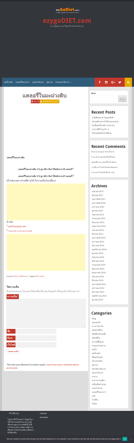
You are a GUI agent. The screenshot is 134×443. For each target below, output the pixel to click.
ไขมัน (94, 403)
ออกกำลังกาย (38, 82)
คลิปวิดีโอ (96, 338)
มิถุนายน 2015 (98, 222)
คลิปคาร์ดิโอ (97, 330)
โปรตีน (95, 399)
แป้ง (93, 396)
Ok (125, 439)
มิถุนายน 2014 (98, 269)
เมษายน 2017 (98, 191)
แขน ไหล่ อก (97, 388)
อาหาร (94, 376)
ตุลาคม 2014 (97, 253)
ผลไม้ (15, 276)
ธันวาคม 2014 (98, 245)
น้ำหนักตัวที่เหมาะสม (106, 172)
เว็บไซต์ (11, 344)
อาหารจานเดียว (98, 380)
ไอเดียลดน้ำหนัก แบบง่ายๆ (103, 125)
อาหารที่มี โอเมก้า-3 (100, 129)
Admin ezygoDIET (51, 101)
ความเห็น (12, 296)
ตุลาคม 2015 (97, 211)
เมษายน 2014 (98, 276)
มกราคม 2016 (98, 207)
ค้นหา (93, 93)
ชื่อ (8, 331)
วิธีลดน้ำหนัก (97, 357)
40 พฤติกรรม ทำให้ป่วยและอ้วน (105, 121)
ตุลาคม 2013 (97, 299)
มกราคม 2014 (98, 288)
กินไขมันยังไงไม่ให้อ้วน (101, 133)
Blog (94, 318)
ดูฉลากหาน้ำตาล (107, 152)
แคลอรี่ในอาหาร (22, 82)
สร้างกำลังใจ (97, 361)
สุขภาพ (49, 82)
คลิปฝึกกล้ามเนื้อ (99, 334)
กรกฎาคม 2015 (98, 218)
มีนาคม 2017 (97, 195)
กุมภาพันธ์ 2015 (99, 237)
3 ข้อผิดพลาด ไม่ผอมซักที (102, 117)
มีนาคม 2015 (97, 234)
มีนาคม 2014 (97, 280)
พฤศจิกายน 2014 (99, 249)
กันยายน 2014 (98, 257)
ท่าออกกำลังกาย (62, 82)
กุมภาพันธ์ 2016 (99, 203)
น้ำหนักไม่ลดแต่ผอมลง (108, 167)
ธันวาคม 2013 (98, 292)
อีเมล (9, 337)
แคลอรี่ (41, 276)
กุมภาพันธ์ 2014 (99, 284)
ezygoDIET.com (67, 21)
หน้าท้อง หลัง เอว (99, 369)
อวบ (93, 172)
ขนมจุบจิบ (96, 322)
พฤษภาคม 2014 (99, 272)
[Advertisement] (67, 53)
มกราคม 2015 (98, 241)
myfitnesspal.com (17, 226)
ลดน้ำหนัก (8, 82)
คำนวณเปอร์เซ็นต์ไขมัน (105, 157)
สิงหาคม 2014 (98, 261)
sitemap (43, 413)
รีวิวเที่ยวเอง (14, 413)
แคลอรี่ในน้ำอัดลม (109, 162)
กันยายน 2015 (98, 214)
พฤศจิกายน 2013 (99, 296)
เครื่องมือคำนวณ (99, 384)
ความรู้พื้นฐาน (98, 341)
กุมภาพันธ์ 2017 (99, 199)
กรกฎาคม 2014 (98, 265)
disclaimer (44, 417)
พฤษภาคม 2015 (99, 226)
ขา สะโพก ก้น (97, 326)
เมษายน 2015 (98, 230)
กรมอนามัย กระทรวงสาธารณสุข (20, 231)
